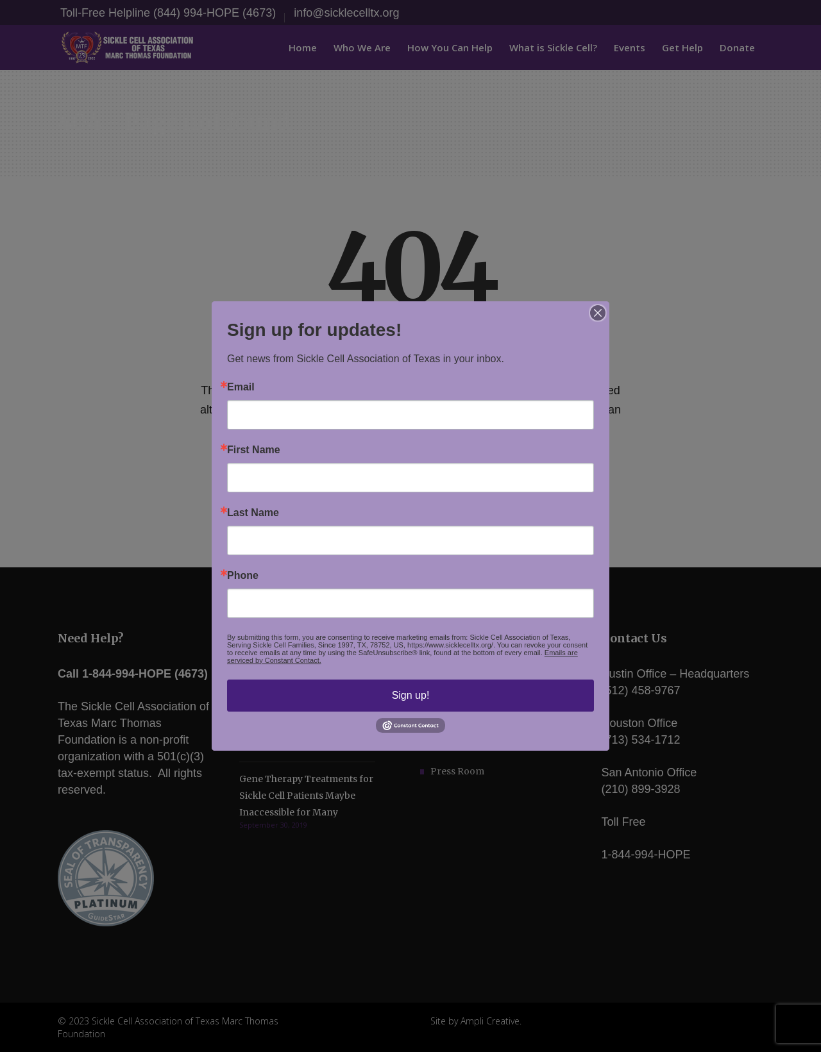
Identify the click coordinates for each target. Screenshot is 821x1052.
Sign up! (411, 695)
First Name (253, 450)
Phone (242, 576)
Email (241, 387)
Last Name (253, 513)
